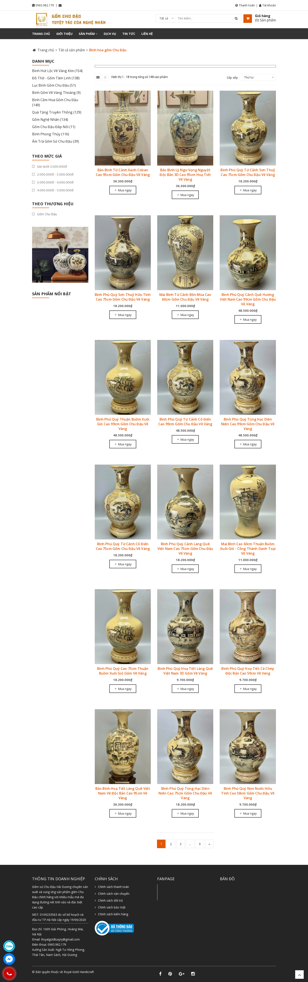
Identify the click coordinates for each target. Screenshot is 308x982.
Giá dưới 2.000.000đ (49, 166)
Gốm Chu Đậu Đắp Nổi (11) (53, 126)
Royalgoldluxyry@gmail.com (60, 939)
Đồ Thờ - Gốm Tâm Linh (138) (56, 78)
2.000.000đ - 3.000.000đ (52, 174)
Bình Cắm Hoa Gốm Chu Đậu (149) (55, 102)
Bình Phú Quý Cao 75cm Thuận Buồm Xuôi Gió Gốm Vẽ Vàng (122, 671)
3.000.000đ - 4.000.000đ (52, 182)
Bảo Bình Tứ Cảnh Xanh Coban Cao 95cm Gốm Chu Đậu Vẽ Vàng (123, 172)
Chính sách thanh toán (113, 887)
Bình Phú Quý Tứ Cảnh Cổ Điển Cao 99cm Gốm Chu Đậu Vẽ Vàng (185, 421)
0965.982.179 (45, 5)
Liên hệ (147, 34)
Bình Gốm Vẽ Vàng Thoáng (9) (56, 92)
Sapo (54, 976)
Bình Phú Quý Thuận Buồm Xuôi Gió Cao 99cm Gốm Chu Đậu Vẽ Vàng (122, 424)
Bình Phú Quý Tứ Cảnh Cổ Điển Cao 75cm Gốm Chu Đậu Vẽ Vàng (123, 546)
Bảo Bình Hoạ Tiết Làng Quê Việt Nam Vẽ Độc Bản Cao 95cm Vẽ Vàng (122, 793)
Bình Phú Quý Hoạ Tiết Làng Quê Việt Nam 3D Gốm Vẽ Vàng (185, 671)
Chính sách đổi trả (110, 900)
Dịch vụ (110, 34)
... (190, 844)
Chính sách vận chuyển (113, 894)
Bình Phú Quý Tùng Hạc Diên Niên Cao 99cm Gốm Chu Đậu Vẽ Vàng (247, 424)
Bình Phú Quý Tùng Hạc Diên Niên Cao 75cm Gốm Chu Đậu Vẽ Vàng (185, 793)
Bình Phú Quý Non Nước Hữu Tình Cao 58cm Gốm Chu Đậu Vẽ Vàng (247, 793)
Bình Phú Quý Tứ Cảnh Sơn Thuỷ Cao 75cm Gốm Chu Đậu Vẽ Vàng (248, 172)
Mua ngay (123, 190)
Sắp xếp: (232, 77)
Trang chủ (41, 34)
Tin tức (128, 34)
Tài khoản (267, 5)
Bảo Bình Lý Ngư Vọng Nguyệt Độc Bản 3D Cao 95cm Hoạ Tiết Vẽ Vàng (185, 175)
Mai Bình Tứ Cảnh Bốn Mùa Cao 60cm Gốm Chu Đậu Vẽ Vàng (185, 297)
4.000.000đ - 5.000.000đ (52, 190)
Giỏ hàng (262, 16)
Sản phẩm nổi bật (51, 293)
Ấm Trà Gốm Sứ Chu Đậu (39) (55, 141)
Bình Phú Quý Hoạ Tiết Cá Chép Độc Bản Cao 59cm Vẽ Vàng (247, 671)
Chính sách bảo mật (112, 907)
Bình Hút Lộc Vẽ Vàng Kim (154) (57, 70)
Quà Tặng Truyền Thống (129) (56, 112)
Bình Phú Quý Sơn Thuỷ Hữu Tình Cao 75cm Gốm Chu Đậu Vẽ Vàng (123, 297)
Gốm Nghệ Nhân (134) (50, 119)
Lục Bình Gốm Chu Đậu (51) (54, 85)
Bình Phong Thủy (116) (50, 134)
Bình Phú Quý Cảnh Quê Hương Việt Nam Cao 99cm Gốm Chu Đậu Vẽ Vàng (248, 299)
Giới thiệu (64, 34)
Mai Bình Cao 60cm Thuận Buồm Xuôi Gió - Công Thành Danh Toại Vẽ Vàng (247, 549)
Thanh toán (245, 5)
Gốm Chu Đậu (44, 214)
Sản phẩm (88, 34)
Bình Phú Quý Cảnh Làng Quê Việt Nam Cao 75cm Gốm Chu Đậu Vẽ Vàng (185, 549)
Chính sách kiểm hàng (113, 914)
